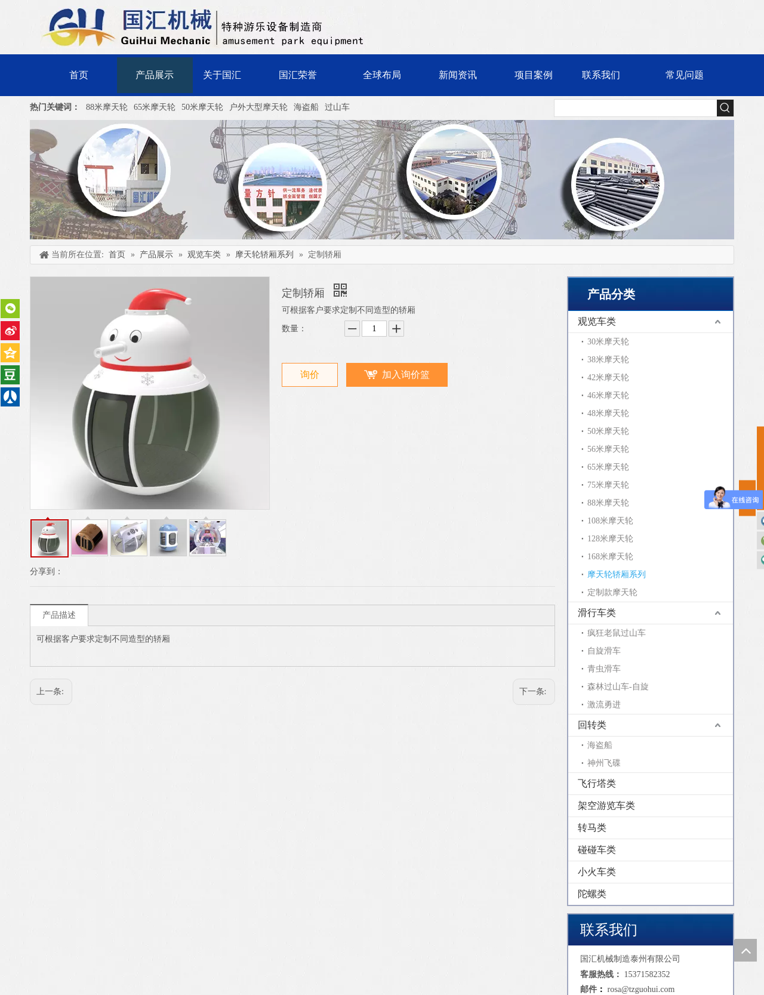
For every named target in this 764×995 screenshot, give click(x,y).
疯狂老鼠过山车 (616, 633)
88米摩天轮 (107, 107)
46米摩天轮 (608, 395)
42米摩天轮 (608, 377)
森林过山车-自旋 (618, 686)
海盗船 (306, 107)
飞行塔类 (597, 783)
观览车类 (597, 321)
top (745, 950)
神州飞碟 (604, 763)
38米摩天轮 (608, 359)
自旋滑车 (604, 650)
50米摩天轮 (202, 107)
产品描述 (59, 615)
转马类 (592, 828)
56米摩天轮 (608, 449)
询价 (309, 374)
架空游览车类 (606, 805)
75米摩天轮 (608, 484)
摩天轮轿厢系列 (616, 574)
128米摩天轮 (610, 538)
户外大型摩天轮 (258, 107)
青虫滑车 (604, 668)
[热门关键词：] (725, 108)
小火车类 (597, 872)
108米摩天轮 (610, 520)
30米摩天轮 (608, 341)
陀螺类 (592, 894)
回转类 (592, 725)
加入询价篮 (406, 374)
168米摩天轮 (610, 556)
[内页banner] (382, 179)
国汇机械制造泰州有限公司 (630, 958)
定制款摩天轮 (612, 592)
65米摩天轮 (154, 107)
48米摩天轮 (608, 413)
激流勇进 (604, 704)
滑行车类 (597, 613)
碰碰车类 (597, 850)
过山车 (337, 107)
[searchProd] (635, 108)
